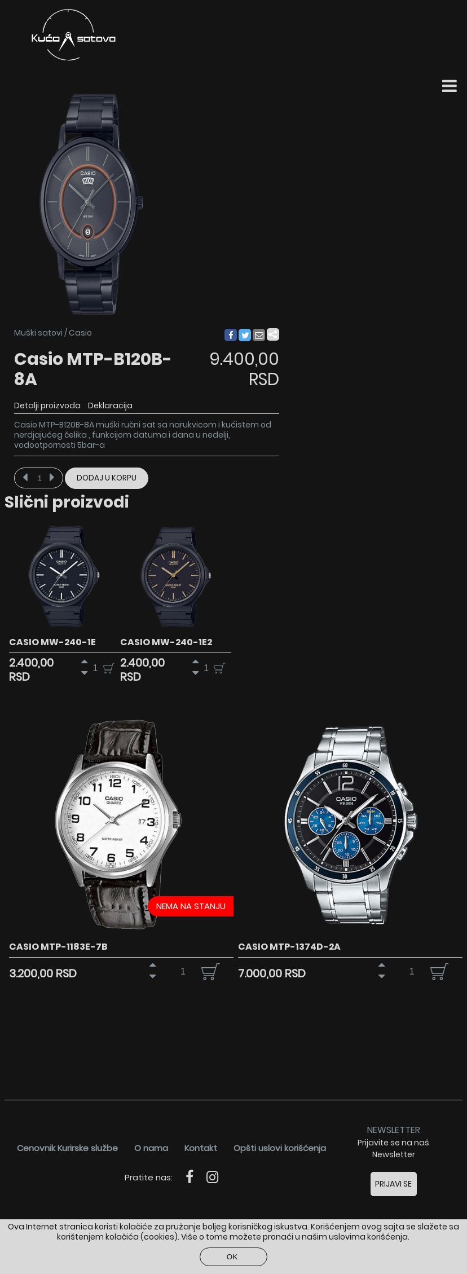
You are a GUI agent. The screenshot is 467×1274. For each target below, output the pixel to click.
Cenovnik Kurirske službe (67, 1148)
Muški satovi (38, 332)
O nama (151, 1148)
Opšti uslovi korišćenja (279, 1148)
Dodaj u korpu (106, 478)
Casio (80, 332)
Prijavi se (393, 1183)
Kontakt (200, 1148)
